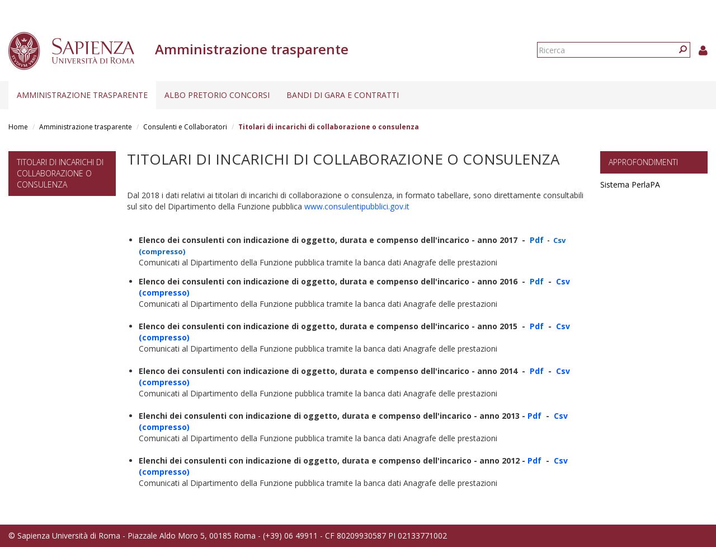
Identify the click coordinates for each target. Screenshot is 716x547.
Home (18, 127)
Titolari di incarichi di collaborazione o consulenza (60, 173)
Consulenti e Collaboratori (185, 127)
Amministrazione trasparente (82, 95)
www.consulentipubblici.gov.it (355, 206)
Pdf (537, 326)
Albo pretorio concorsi (217, 95)
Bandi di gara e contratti (342, 95)
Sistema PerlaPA (630, 184)
